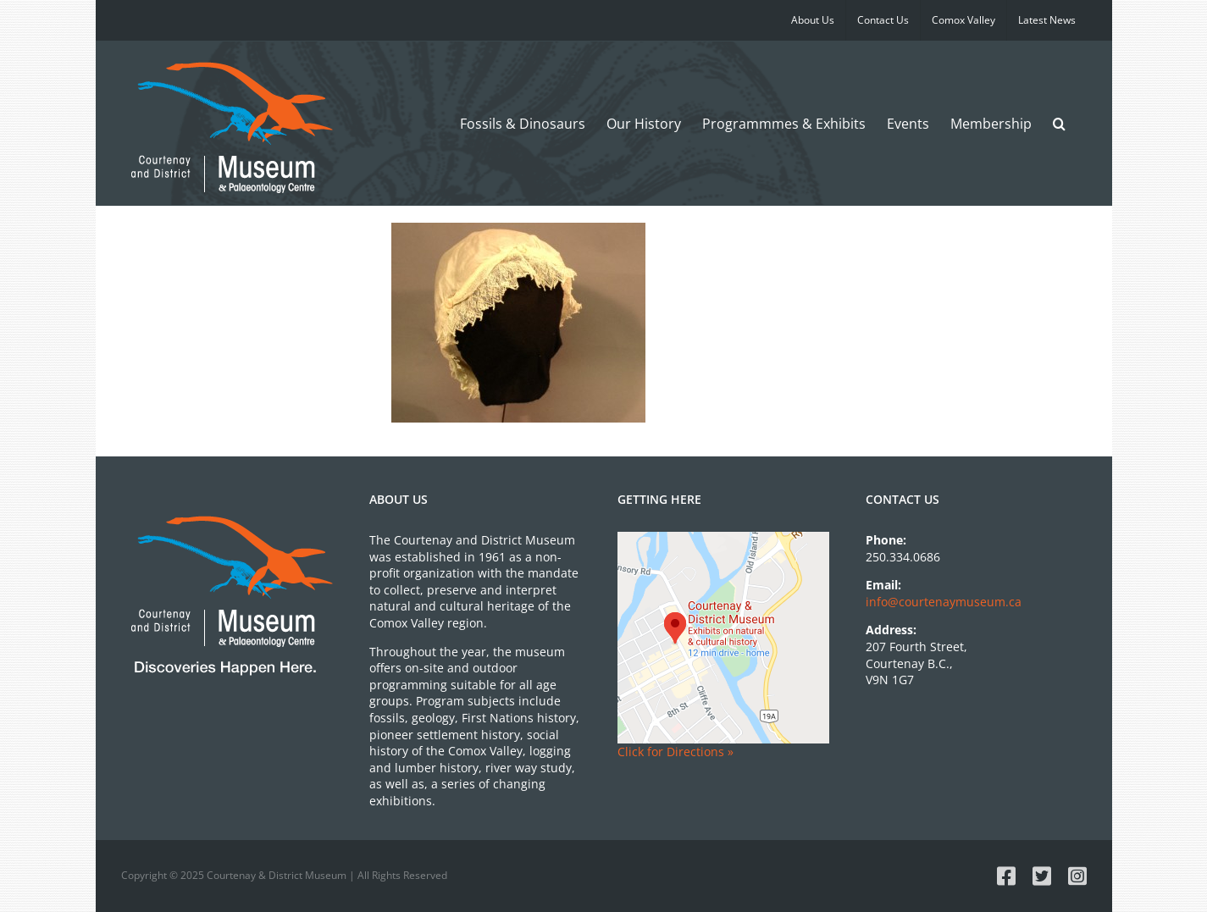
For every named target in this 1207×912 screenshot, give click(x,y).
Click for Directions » (675, 751)
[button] (1059, 123)
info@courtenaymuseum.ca (944, 602)
